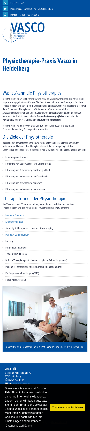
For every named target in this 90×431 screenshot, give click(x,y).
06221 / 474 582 (17, 2)
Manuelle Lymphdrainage (17, 234)
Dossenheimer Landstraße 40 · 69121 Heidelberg (31, 8)
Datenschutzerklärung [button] (18, 425)
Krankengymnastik (14, 221)
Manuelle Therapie (14, 215)
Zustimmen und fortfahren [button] (67, 407)
